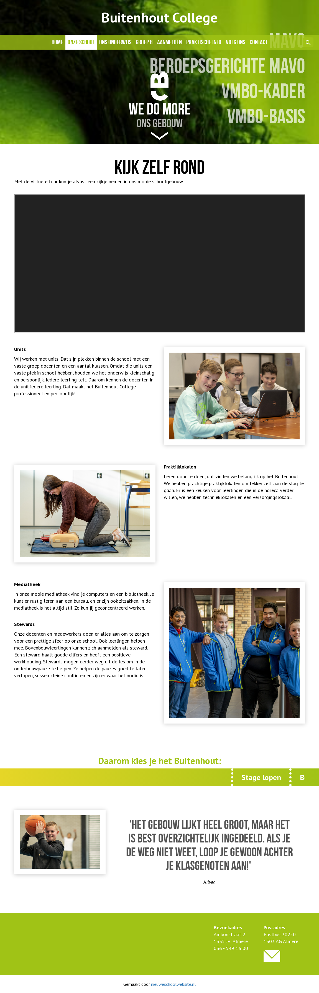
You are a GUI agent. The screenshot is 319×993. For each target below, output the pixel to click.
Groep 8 (144, 42)
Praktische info (203, 42)
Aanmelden (169, 42)
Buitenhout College (159, 17)
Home (57, 42)
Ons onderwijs (115, 42)
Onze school (81, 42)
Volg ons (235, 42)
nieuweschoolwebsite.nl (173, 984)
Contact (259, 42)
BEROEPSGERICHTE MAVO (227, 66)
